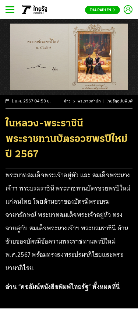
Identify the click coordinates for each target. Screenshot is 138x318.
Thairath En (102, 10)
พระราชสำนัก (89, 101)
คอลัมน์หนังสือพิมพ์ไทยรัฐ (54, 286)
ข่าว (67, 101)
